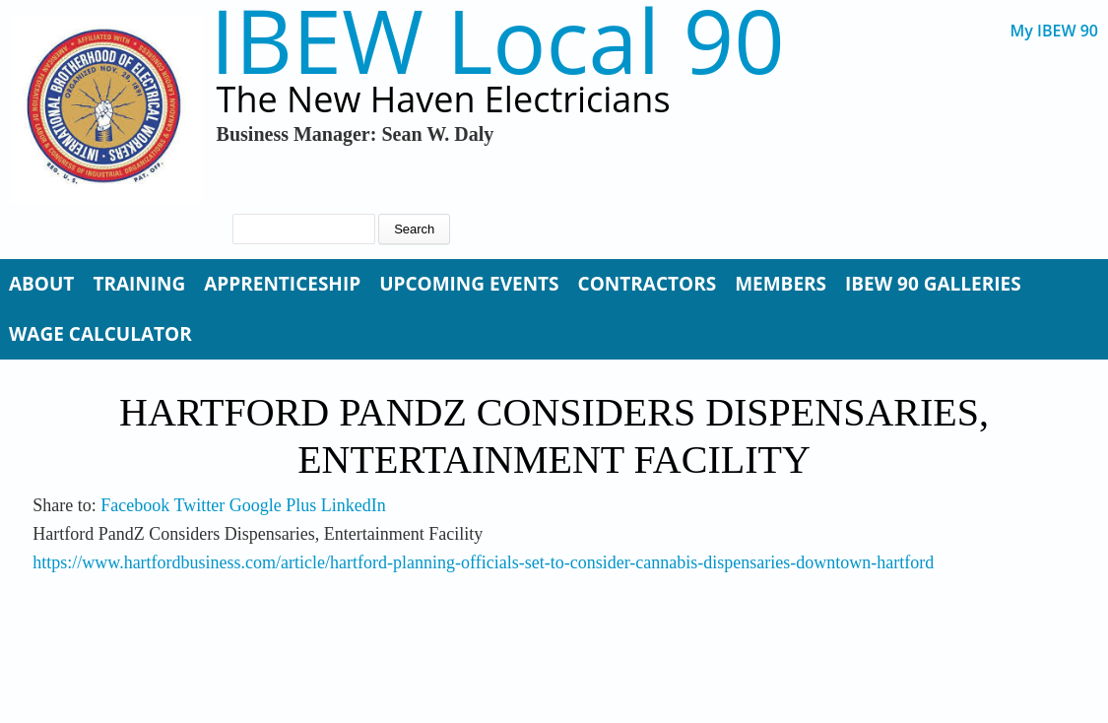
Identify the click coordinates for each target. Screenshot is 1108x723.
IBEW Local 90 (498, 40)
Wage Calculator (100, 334)
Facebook (134, 505)
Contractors (647, 283)
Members (780, 283)
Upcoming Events (468, 283)
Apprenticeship (282, 283)
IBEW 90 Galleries (933, 283)
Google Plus (273, 505)
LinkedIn (353, 505)
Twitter (199, 505)
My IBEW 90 (1054, 31)
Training (139, 283)
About (41, 283)
